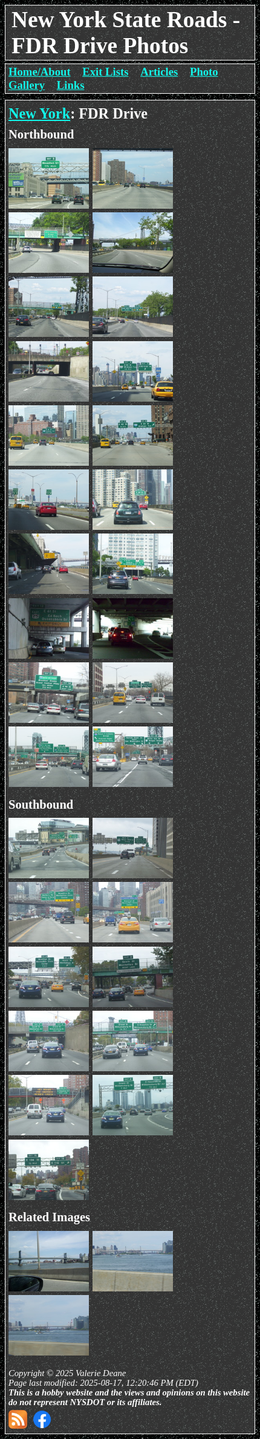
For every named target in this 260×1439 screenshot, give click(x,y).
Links (71, 85)
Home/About (39, 71)
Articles (159, 71)
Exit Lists (105, 71)
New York (39, 113)
